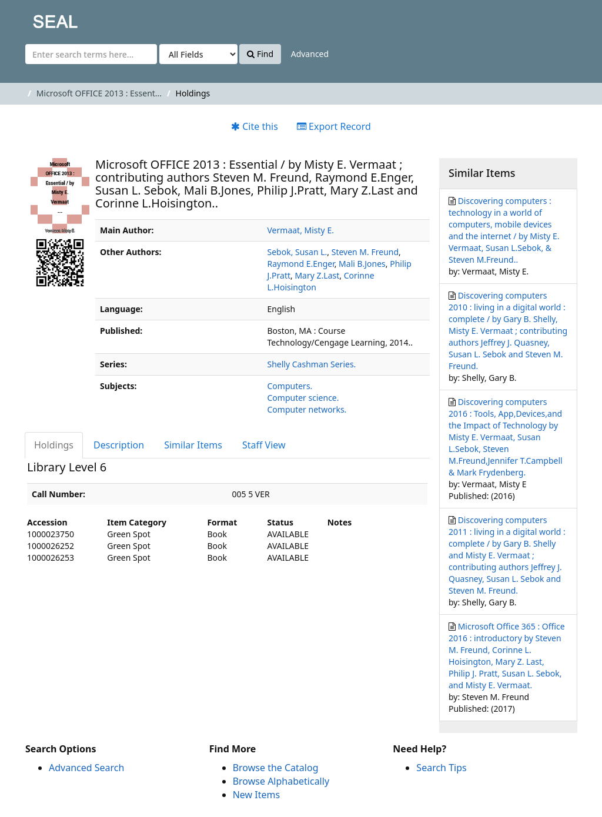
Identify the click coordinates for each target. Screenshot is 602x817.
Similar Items (193, 444)
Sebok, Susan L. (297, 251)
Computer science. (303, 397)
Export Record (334, 126)
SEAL (31, 18)
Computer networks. (307, 409)
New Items (256, 794)
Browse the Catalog (276, 767)
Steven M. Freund (365, 251)
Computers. (290, 385)
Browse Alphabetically (281, 781)
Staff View (264, 444)
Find (260, 53)
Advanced (310, 53)
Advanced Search (86, 767)
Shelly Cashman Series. (311, 364)
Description (118, 444)
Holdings (53, 444)
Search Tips (441, 767)
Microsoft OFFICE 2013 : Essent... (99, 93)
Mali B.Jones (362, 263)
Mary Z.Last (317, 275)
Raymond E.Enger (301, 263)
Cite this (254, 126)
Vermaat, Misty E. (300, 230)
